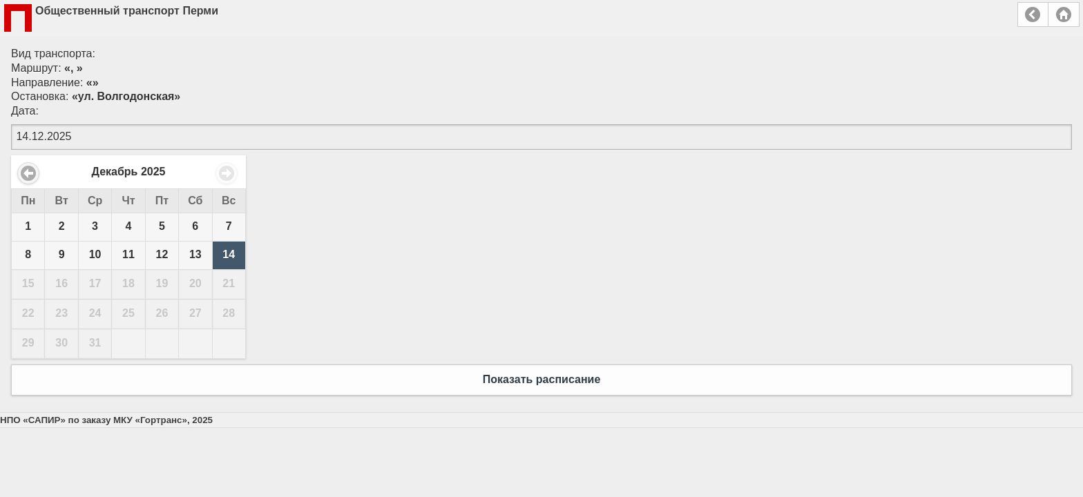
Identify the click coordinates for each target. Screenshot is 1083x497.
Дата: (25, 111)
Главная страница (1064, 14)
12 (162, 254)
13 (195, 254)
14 (228, 254)
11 (128, 254)
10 (95, 254)
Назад (1032, 14)
